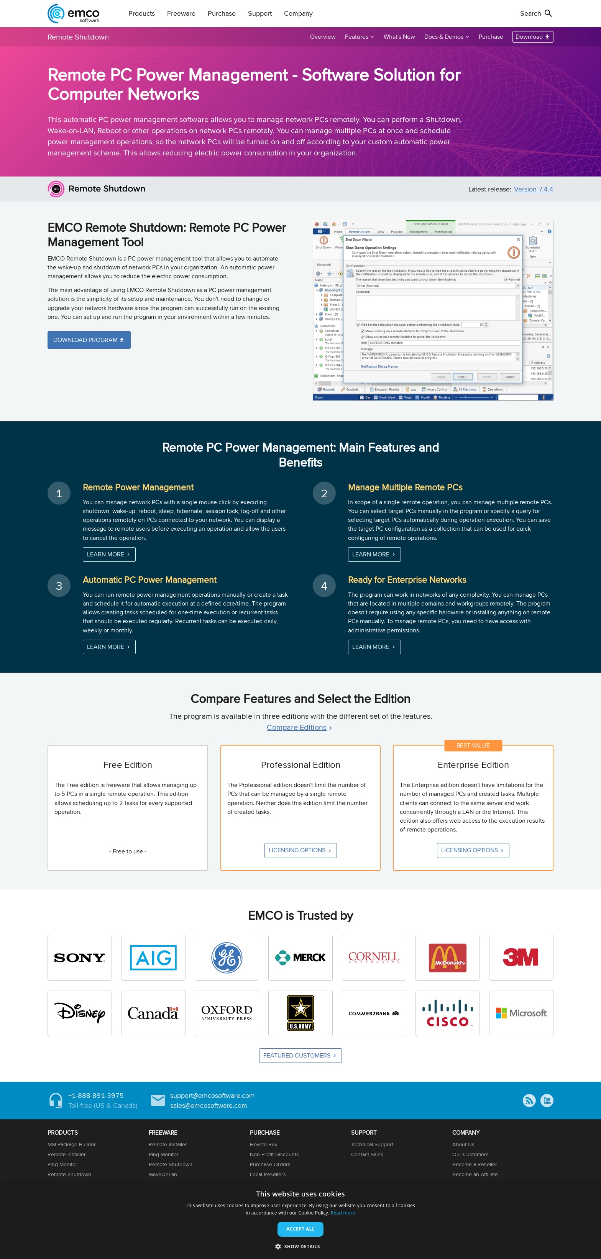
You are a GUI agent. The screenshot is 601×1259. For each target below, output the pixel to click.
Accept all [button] (300, 1229)
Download (529, 36)
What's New (399, 36)
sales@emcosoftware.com (208, 1105)
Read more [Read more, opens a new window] (343, 1212)
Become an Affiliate (475, 1174)
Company (298, 13)
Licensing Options (297, 850)
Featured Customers (296, 1055)
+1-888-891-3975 (96, 1095)
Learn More (105, 554)
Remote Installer (67, 1154)
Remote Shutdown (78, 36)
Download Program (85, 339)
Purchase (222, 13)
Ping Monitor (62, 1164)
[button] (300, 1246)
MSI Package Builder (72, 1144)
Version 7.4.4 (533, 189)
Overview (323, 36)
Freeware (181, 13)
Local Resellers (268, 1174)
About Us (463, 1144)
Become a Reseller (474, 1164)
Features (356, 36)
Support (260, 13)
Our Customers (470, 1154)
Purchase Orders (270, 1164)
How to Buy (264, 1144)
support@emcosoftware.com (212, 1095)
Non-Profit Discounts (274, 1154)
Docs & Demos (443, 36)
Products (141, 13)
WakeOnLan (163, 1174)
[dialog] (300, 1221)
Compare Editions (297, 727)
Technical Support (372, 1144)
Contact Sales (367, 1154)
